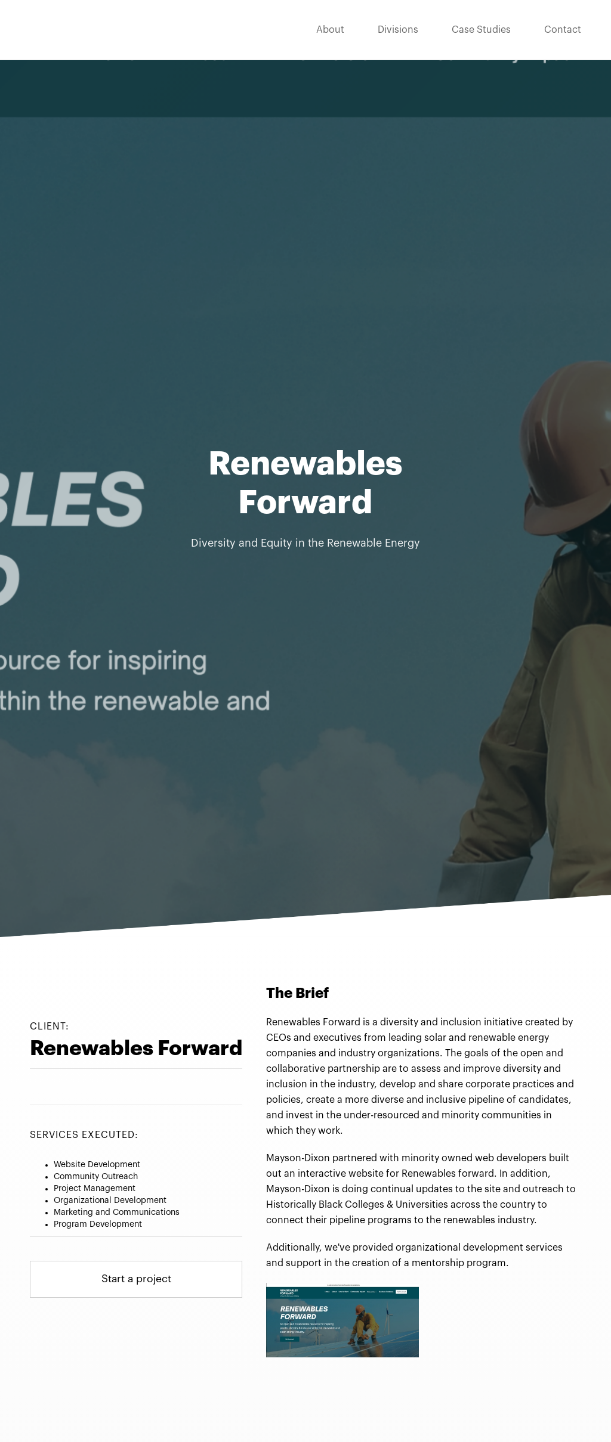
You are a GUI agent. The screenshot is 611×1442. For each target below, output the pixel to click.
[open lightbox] (342, 1320)
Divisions (398, 30)
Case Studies (481, 30)
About (330, 30)
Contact (562, 30)
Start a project (136, 1279)
